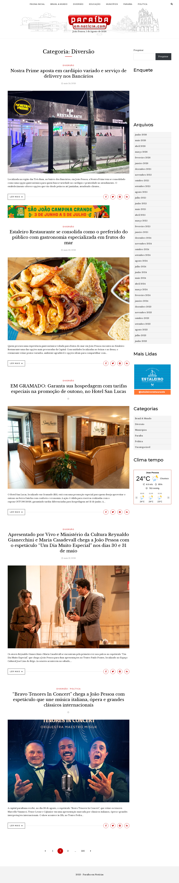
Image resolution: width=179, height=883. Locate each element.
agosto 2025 (141, 192)
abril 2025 (140, 215)
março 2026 (141, 152)
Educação (95, 4)
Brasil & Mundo (59, 4)
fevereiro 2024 (142, 295)
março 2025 (141, 220)
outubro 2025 (142, 180)
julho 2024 (140, 266)
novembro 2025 (143, 175)
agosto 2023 (141, 329)
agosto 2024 (141, 261)
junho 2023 (141, 341)
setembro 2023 (142, 324)
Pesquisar (139, 50)
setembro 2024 (142, 255)
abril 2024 (140, 284)
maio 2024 (140, 278)
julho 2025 (140, 198)
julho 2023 (140, 335)
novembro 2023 (143, 312)
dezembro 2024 (143, 238)
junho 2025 (141, 203)
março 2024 (141, 289)
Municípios (112, 4)
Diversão (78, 4)
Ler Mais (15, 197)
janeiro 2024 (141, 301)
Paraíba (127, 4)
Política (142, 4)
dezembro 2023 (143, 306)
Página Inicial (37, 4)
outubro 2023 (142, 318)
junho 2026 (141, 134)
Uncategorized (142, 447)
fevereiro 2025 (142, 226)
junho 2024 (141, 272)
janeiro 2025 (141, 232)
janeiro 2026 (141, 163)
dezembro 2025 (143, 169)
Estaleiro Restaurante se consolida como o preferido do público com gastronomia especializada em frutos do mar (69, 237)
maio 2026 (140, 140)
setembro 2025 (142, 186)
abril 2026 (140, 146)
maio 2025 (140, 209)
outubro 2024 (142, 249)
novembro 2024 (143, 243)
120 (83, 851)
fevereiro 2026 (142, 157)
